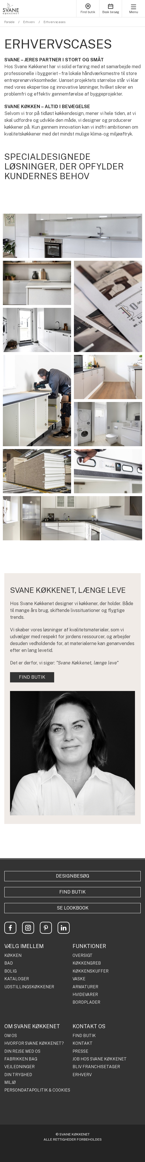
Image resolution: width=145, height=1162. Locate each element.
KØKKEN (12, 955)
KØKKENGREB (86, 963)
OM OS (10, 1036)
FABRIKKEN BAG (20, 1059)
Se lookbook (73, 908)
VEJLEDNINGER (19, 1067)
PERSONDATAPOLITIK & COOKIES (37, 1090)
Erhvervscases (54, 22)
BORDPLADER (86, 1002)
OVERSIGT (82, 955)
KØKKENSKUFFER (90, 971)
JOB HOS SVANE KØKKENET (99, 1059)
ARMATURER (85, 987)
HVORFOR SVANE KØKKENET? (34, 1043)
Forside (9, 22)
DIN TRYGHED (18, 1075)
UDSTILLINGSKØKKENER (29, 987)
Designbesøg (72, 876)
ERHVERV (82, 1075)
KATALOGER (16, 979)
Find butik (72, 892)
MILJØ (10, 1082)
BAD (8, 963)
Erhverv (29, 22)
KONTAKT (82, 1043)
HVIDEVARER (85, 995)
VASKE (78, 979)
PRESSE (80, 1051)
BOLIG (10, 971)
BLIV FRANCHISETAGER (96, 1067)
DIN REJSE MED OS (22, 1051)
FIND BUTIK (32, 677)
